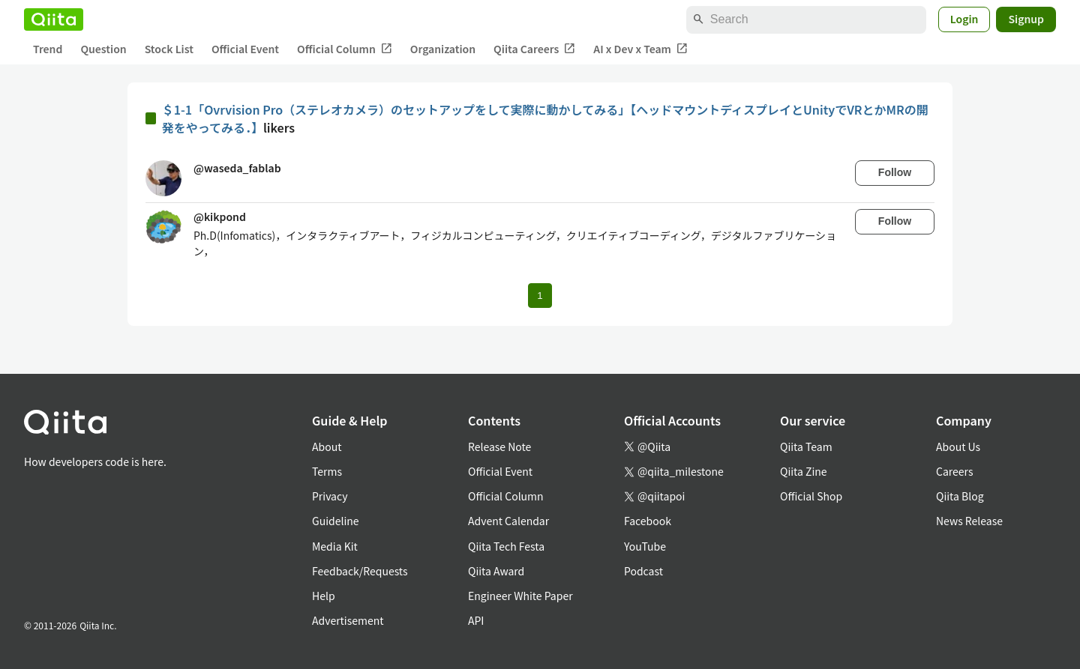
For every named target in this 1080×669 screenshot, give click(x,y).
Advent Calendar (508, 520)
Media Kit (335, 546)
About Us (958, 446)
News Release (969, 520)
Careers (954, 471)
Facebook (647, 520)
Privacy (329, 495)
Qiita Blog (960, 495)
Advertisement (348, 620)
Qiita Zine (803, 471)
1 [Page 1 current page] (539, 295)
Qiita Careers (534, 49)
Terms (327, 471)
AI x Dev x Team (640, 49)
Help (323, 595)
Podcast (643, 570)
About (326, 446)
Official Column (344, 49)
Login (964, 18)
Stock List (169, 48)
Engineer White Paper (520, 595)
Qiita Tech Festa (506, 546)
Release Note (499, 446)
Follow (894, 172)
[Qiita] (53, 19)
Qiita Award (496, 570)
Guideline (335, 520)
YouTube (645, 546)
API (476, 620)
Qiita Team (806, 446)
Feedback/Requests (360, 570)
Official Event (245, 48)
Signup (1026, 18)
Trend (47, 48)
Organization (443, 48)
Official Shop (811, 495)
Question (103, 48)
